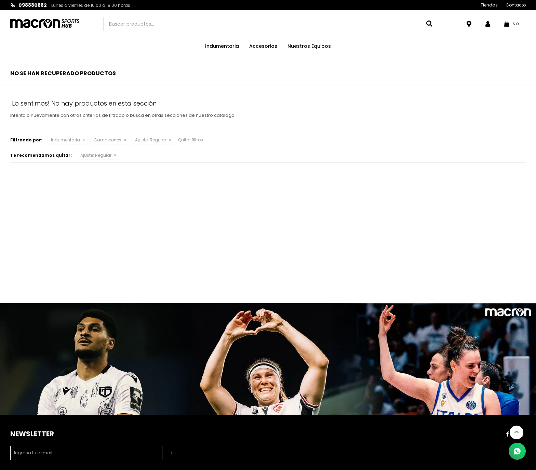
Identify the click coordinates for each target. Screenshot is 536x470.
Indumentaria (222, 46)
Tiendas (489, 5)
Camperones (107, 140)
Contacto (516, 5)
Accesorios (263, 46)
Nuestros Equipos (309, 46)
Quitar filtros (190, 140)
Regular (150, 140)
